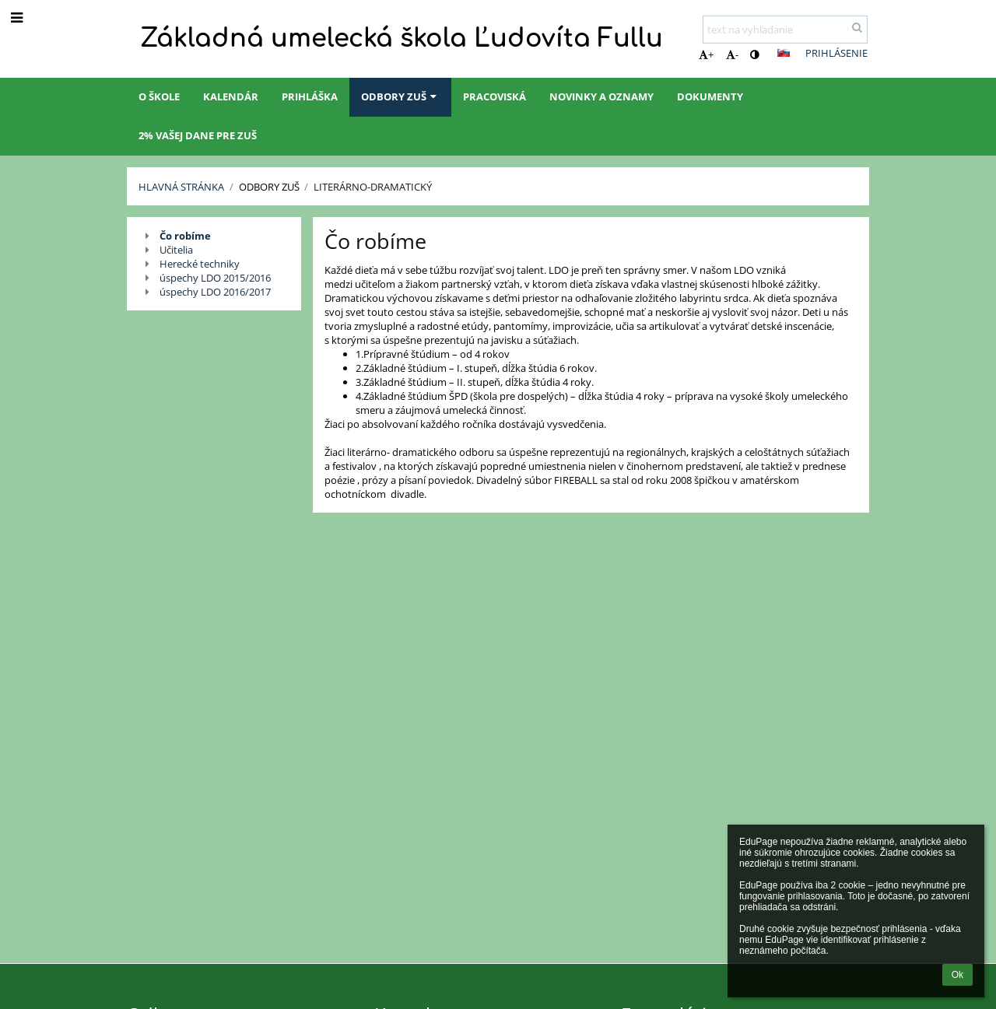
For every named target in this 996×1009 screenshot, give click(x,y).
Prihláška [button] (310, 96)
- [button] (732, 54)
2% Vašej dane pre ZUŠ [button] (198, 135)
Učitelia (176, 250)
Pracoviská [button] (494, 96)
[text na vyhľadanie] (785, 30)
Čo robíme (185, 236)
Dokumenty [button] (710, 96)
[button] (783, 53)
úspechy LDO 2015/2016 (215, 278)
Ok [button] (957, 974)
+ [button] (706, 54)
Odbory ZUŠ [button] (400, 96)
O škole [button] (159, 96)
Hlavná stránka (181, 187)
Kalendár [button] (230, 96)
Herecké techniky (200, 264)
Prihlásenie (836, 53)
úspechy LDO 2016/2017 (215, 292)
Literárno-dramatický (373, 187)
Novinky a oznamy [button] (601, 96)
